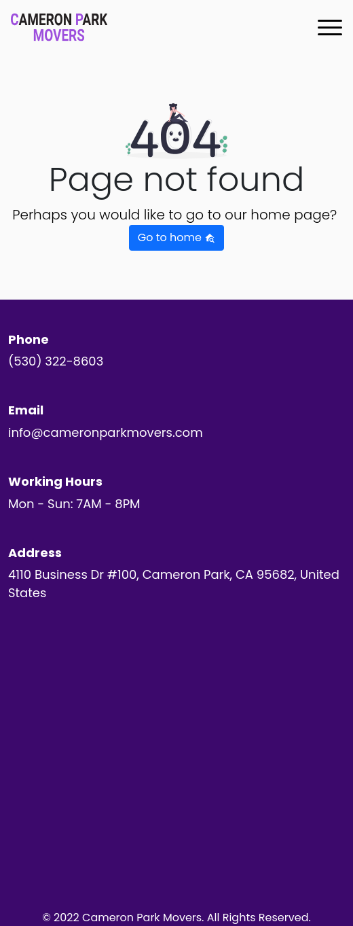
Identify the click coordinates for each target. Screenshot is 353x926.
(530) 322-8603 (55, 361)
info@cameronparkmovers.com (105, 432)
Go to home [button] (176, 237)
